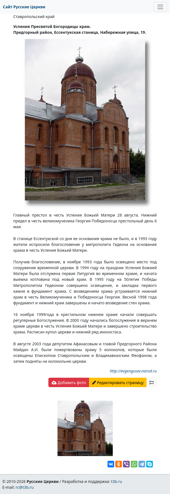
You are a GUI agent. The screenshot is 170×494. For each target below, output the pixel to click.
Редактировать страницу (117, 382)
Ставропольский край (33, 16)
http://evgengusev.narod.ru (133, 371)
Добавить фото (69, 382)
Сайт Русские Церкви (24, 6)
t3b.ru (116, 481)
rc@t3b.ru (25, 487)
